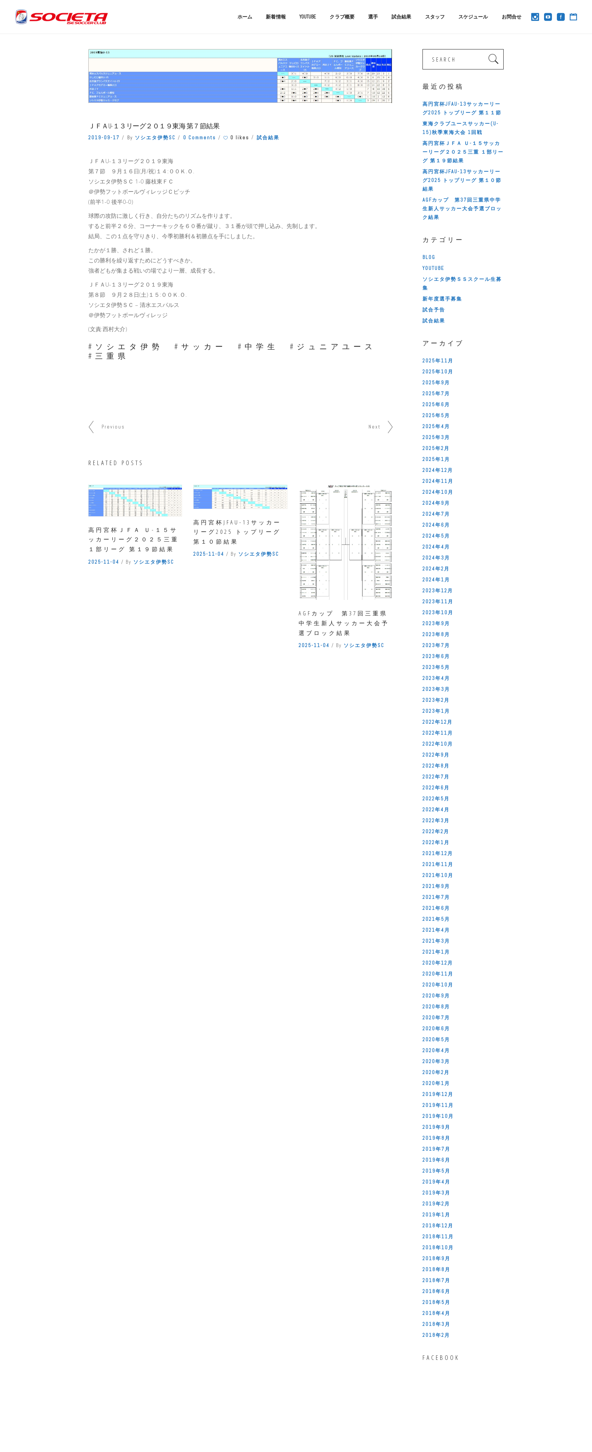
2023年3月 (436, 689)
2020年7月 (436, 1017)
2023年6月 (436, 656)
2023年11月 (437, 601)
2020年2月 (436, 1072)
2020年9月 (436, 996)
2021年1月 (436, 952)
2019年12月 (437, 1094)
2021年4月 (436, 930)
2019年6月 (436, 1160)
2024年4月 (436, 547)
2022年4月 (436, 809)
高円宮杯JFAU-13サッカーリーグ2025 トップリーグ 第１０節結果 (237, 531)
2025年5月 (436, 415)
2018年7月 (436, 1280)
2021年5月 (436, 919)
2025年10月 (437, 371)
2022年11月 (437, 733)
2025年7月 (436, 393)
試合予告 (433, 310)
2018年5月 (436, 1302)
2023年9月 (436, 623)
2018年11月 (438, 1236)
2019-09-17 (104, 137)
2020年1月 (436, 1083)
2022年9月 (436, 755)
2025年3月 (436, 437)
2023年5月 (436, 667)
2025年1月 (436, 459)
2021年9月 (436, 886)
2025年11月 (437, 361)
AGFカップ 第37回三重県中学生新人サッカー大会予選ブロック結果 (344, 622)
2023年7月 (436, 645)
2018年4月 (436, 1313)
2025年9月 (436, 382)
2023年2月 (436, 700)
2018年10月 (438, 1247)
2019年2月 (436, 1204)
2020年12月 (437, 963)
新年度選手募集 (442, 299)
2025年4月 (436, 426)
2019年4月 (436, 1182)
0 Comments (199, 137)
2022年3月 (436, 820)
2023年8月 (436, 634)
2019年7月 (436, 1149)
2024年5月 (436, 536)
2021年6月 (436, 908)
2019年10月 (438, 1116)
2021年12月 (437, 853)
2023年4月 (436, 678)
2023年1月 (436, 711)
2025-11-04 (103, 562)
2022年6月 (436, 788)
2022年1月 (436, 842)
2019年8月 (436, 1138)
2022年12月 (437, 722)
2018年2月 (436, 1335)
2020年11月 (437, 974)
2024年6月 (436, 525)
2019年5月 (436, 1171)
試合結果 (268, 137)
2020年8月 (436, 1006)
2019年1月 (436, 1215)
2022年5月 (436, 798)
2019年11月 (438, 1105)
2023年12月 (437, 590)
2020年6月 (436, 1028)
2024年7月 (436, 514)
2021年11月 (437, 864)
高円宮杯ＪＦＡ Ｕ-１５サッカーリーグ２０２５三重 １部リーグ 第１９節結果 (133, 539)
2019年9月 (436, 1127)
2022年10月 (437, 744)
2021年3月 (436, 941)
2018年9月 (436, 1258)
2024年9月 (436, 503)
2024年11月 (437, 481)
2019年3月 (436, 1193)
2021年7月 (436, 897)
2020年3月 (436, 1061)
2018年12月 (437, 1225)
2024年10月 (437, 492)
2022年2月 (435, 831)
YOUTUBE (433, 268)
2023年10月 (437, 612)
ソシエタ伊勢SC (155, 137)
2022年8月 (436, 766)
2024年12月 (437, 470)
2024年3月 (436, 558)
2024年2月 (436, 569)
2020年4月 (436, 1050)
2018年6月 (436, 1291)
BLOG (428, 257)
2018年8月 (436, 1269)
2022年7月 (436, 777)
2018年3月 (436, 1324)
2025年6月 (436, 404)
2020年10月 (437, 985)
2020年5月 (436, 1039)
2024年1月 (436, 579)
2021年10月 (437, 875)
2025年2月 (436, 448)
